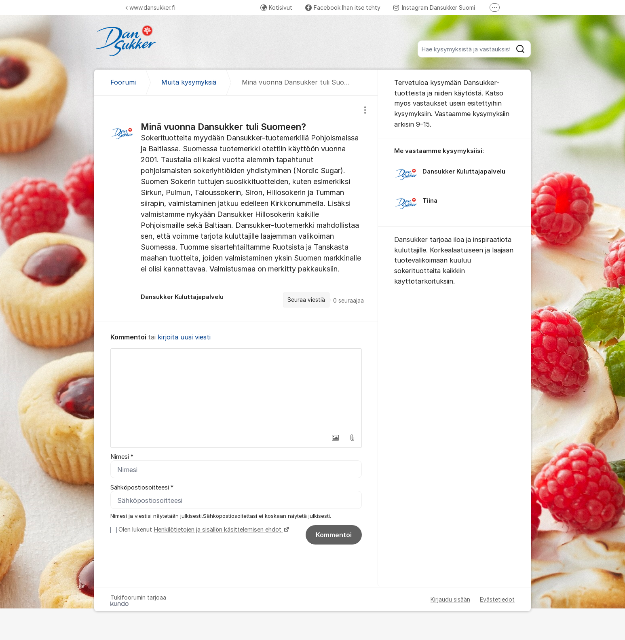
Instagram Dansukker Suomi (434, 7)
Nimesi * (121, 456)
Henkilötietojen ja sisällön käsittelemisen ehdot (218, 530)
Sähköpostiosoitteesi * (141, 487)
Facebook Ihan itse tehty (342, 7)
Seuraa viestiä (306, 300)
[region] (236, 208)
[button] (335, 438)
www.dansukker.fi (150, 7)
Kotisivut (276, 7)
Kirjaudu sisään (450, 599)
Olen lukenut (203, 530)
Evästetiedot (497, 599)
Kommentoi (334, 535)
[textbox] (236, 389)
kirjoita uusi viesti (184, 337)
